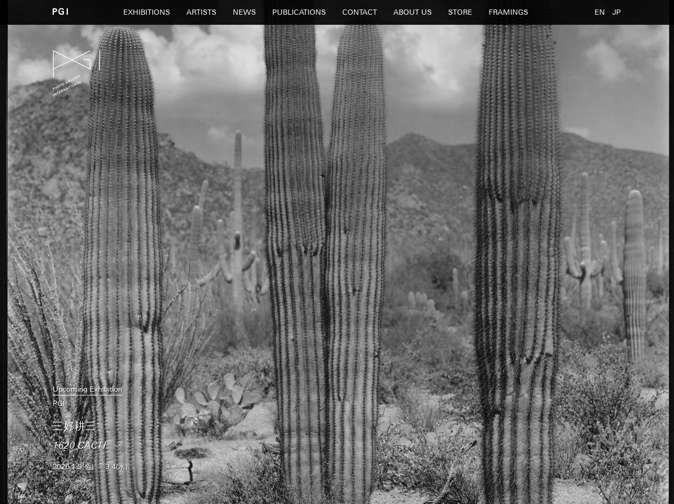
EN (599, 12)
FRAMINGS (508, 12)
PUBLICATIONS (299, 12)
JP (616, 12)
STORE (460, 12)
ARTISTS (201, 12)
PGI (60, 11)
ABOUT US (412, 12)
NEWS (244, 12)
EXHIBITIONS (146, 12)
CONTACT (359, 12)
